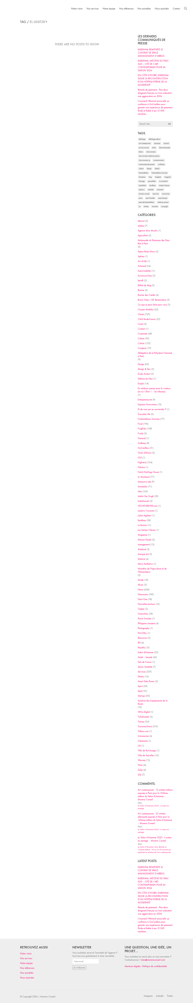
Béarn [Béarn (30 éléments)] (141, 152)
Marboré (142, 549)
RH (139, 642)
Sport (140, 686)
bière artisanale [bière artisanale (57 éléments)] (164, 148)
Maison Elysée (144, 539)
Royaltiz (141, 647)
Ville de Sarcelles (146, 755)
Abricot (141, 221)
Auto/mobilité (144, 270)
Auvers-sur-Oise (145, 275)
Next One (142, 599)
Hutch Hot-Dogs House (148, 472)
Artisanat (142, 266)
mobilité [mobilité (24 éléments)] (150, 190)
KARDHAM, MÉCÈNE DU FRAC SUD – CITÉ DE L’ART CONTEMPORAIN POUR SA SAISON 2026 (153, 65)
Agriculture (143, 235)
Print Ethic (142, 633)
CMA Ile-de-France (146, 319)
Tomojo (141, 721)
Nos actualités (26, 972)
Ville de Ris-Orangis (147, 750)
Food (140, 423)
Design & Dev (144, 369)
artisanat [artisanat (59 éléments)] (157, 143)
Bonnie (141, 290)
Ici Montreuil (144, 477)
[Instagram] (148, 996)
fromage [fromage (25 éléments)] (142, 181)
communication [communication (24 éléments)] (158, 160)
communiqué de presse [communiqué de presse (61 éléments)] (147, 164)
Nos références (27, 968)
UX (139, 745)
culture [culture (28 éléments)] (141, 169)
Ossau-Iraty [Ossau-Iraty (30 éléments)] (165, 194)
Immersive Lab (144, 481)
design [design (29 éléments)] (149, 169)
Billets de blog (144, 285)
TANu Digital (144, 712)
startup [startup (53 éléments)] (146, 206)
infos (140, 491)
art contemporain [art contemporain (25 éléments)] (145, 143)
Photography (143, 628)
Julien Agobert (144, 515)
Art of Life (142, 261)
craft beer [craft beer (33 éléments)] (161, 164)
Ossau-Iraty (143, 613)
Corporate (142, 333)
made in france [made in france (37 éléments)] (164, 185)
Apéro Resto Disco (146, 251)
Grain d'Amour (144, 452)
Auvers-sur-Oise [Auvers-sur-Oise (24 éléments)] (144, 148)
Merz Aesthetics (145, 563)
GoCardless (143, 448)
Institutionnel (143, 501)
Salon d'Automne (145, 652)
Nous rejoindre (27, 977)
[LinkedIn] (160, 996)
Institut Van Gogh (146, 496)
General (142, 438)
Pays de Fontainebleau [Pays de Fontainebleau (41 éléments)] (146, 202)
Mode (141, 580)
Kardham (142, 520)
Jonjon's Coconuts (146, 510)
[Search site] (185, 9)
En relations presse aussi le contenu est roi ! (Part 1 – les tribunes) (154, 390)
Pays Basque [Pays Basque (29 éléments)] (162, 198)
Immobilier (142, 486)
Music (140, 584)
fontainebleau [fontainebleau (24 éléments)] (143, 173)
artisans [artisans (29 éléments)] (166, 143)
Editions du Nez (145, 378)
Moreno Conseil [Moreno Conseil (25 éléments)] (144, 194)
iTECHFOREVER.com (147, 506)
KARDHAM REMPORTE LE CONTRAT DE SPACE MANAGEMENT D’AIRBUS (151, 52)
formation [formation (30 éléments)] (142, 177)
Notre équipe (26, 963)
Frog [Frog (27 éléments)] (150, 177)
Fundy (140, 433)
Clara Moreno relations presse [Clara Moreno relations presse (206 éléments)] (149, 156)
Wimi (140, 765)
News (140, 589)
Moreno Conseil (47, 996)
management (144, 544)
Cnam (140, 324)
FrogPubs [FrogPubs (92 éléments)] (168, 177)
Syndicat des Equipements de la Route (152, 702)
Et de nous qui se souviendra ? (152, 409)
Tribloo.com (143, 731)
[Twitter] (170, 996)
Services (142, 671)
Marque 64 (143, 554)
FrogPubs (142, 428)
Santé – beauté (145, 657)
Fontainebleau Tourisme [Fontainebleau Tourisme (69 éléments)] (159, 173)
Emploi (141, 383)
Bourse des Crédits (146, 295)
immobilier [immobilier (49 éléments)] (142, 185)
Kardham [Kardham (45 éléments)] (153, 185)
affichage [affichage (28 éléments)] (142, 139)
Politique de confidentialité (154, 966)
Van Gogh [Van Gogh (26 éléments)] (164, 206)
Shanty (141, 676)
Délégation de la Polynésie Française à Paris (155, 355)
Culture (141, 338)
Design (141, 364)
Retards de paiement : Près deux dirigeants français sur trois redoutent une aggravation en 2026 (155, 93)
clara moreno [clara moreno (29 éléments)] (151, 152)
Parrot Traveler (144, 618)
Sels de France (145, 662)
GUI (140, 457)
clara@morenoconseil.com (153, 959)
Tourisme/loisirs (145, 726)
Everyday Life (144, 414)
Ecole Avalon (144, 374)
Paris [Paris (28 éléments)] (140, 198)
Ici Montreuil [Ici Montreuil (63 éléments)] (163, 181)
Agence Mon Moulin (147, 230)
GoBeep (142, 443)
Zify (139, 774)
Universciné (143, 736)
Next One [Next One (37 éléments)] (156, 194)
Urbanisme (143, 741)
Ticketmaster (143, 716)
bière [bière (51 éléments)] (154, 148)
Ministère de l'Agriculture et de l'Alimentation (152, 570)
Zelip (140, 770)
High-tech (142, 462)
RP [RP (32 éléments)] (139, 206)
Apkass (141, 256)
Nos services (26, 958)
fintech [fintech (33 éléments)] (157, 169)
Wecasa (141, 760)
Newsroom (143, 594)
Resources (142, 638)
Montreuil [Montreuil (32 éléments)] (160, 190)
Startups (141, 695)
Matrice (141, 559)
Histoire (141, 467)
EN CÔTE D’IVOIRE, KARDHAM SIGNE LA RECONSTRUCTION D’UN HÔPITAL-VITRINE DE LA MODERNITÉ (153, 80)
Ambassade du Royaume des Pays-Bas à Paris (154, 242)
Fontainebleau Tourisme (149, 419)
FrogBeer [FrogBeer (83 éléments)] (158, 177)
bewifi (140, 280)
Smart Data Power (146, 681)
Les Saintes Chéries (147, 530)
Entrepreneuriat (145, 399)
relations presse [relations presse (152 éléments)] (163, 202)
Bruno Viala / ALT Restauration (152, 299)
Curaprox (142, 348)
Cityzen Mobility (146, 309)
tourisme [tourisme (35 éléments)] (155, 206)
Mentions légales (133, 966)
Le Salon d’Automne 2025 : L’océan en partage (153, 807)
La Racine (142, 525)
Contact (141, 328)
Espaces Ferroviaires (147, 404)
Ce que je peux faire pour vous (152, 304)
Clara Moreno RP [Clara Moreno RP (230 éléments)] (144, 160)
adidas (141, 225)
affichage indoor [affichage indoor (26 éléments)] (154, 139)
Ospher (141, 609)
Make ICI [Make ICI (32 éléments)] (141, 190)
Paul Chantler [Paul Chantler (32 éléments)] (150, 198)
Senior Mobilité (145, 666)
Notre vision (25, 953)
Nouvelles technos (146, 604)
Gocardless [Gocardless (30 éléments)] (152, 181)
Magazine (142, 534)
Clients (141, 314)
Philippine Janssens (146, 623)
